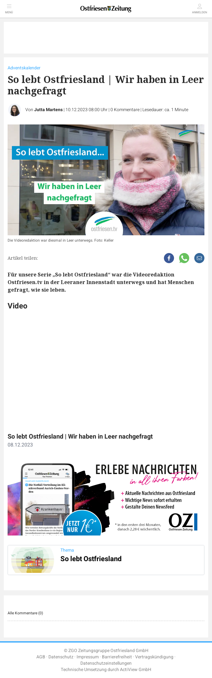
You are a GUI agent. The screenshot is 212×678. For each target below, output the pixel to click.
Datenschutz (60, 657)
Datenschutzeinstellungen (106, 663)
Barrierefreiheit (117, 657)
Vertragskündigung (154, 657)
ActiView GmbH (135, 669)
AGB (40, 657)
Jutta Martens (48, 109)
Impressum (88, 657)
